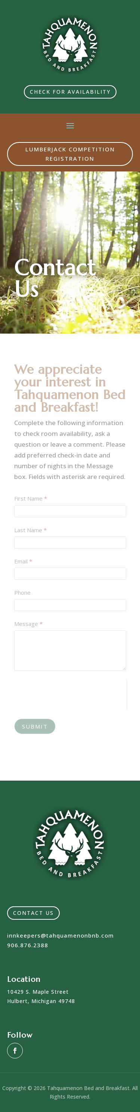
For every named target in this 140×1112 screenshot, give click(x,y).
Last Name (30, 530)
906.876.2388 (27, 945)
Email (23, 561)
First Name (30, 498)
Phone (22, 592)
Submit (35, 726)
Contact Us (33, 912)
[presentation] (70, 692)
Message (28, 623)
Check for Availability (70, 91)
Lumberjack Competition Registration (70, 154)
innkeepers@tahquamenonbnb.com (60, 935)
